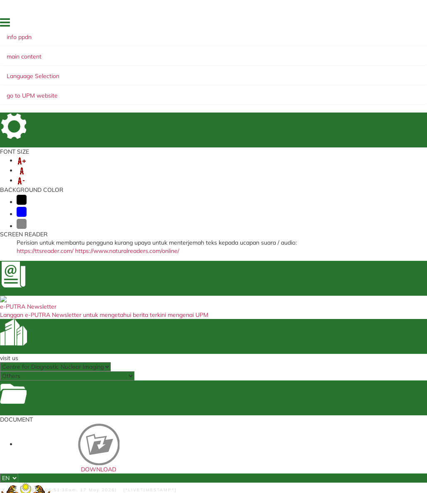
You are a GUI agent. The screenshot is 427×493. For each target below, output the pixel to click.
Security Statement (119, 454)
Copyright (113, 461)
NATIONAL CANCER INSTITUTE (211, 312)
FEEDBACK (366, 36)
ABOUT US (67, 83)
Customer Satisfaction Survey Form (145, 367)
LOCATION (322, 24)
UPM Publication (271, 312)
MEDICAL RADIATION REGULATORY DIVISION (212, 295)
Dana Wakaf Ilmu (273, 320)
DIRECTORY (243, 24)
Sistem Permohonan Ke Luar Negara (146, 310)
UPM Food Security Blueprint (274, 293)
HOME (216, 24)
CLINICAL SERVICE (118, 83)
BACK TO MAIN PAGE (213, 241)
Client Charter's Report (280, 329)
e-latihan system (139, 329)
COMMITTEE (147, 91)
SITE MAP (350, 24)
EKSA (326, 83)
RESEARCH (294, 83)
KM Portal (130, 298)
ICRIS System (134, 337)
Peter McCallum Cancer (204, 334)
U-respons (131, 320)
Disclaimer (77, 454)
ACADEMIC (169, 83)
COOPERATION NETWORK (232, 83)
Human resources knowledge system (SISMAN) (141, 351)
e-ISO (258, 304)
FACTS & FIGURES (283, 24)
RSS (137, 461)
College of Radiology (210, 323)
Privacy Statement (72, 461)
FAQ (373, 24)
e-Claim (127, 290)
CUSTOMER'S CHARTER (87, 91)
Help (52, 454)
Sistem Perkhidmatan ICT (278, 340)
